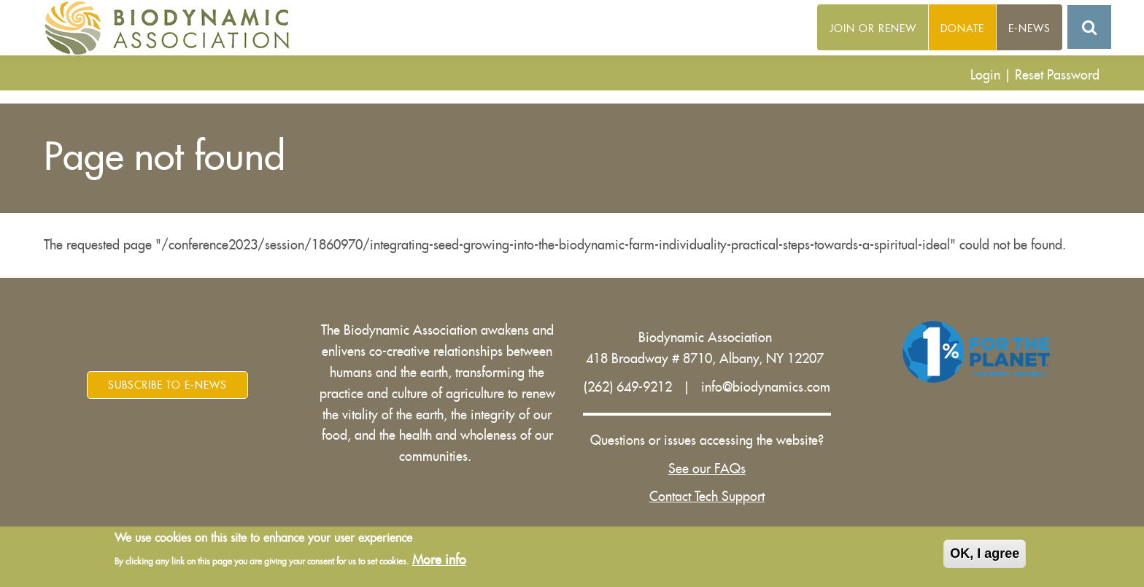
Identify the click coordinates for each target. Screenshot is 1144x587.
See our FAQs (707, 468)
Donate (962, 28)
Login (985, 75)
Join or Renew (873, 28)
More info (439, 561)
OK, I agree (984, 554)
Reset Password (1057, 75)
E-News (1029, 28)
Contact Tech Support (707, 496)
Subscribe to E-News (167, 385)
